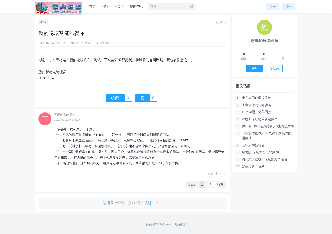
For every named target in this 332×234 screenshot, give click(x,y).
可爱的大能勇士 (64, 114)
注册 (272, 6)
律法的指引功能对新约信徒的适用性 (268, 126)
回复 (208, 173)
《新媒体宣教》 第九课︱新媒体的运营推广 (266, 135)
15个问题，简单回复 (256, 112)
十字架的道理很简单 (256, 98)
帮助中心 (136, 6)
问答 (104, 6)
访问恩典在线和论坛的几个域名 (264, 159)
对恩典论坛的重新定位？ (259, 119)
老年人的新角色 (253, 145)
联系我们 (180, 224)
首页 (92, 6)
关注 (255, 68)
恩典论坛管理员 (264, 41)
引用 (221, 173)
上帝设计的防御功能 (256, 105)
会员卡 (119, 6)
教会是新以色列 (253, 166)
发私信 (274, 68)
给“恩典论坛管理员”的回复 (261, 152)
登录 (289, 6)
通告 (43, 21)
